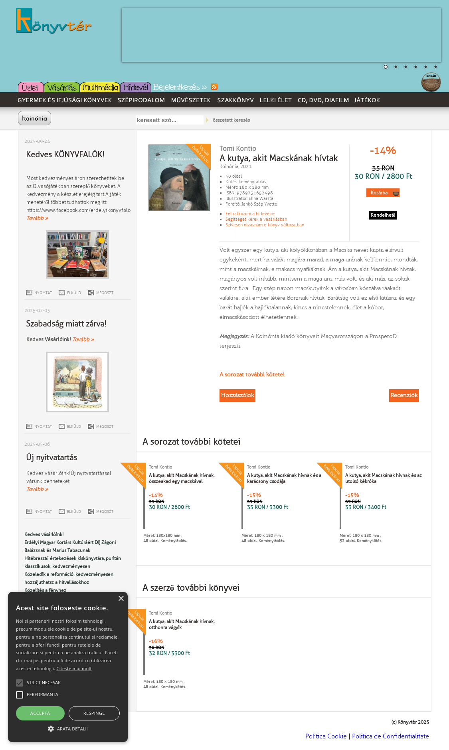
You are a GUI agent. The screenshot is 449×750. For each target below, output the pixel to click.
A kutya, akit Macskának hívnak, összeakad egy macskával (181, 478)
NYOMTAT (43, 292)
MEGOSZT (104, 292)
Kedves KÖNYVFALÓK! (65, 154)
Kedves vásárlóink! (43, 534)
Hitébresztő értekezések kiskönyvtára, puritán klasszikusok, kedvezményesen (72, 562)
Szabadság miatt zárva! (66, 323)
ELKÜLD (74, 292)
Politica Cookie (326, 736)
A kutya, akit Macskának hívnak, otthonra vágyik (181, 624)
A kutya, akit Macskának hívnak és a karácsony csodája (284, 478)
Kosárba (379, 193)
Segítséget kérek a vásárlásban (256, 219)
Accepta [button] (40, 713)
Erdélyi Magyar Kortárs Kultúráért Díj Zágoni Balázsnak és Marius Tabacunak (70, 546)
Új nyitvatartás (51, 457)
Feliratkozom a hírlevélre (250, 213)
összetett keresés (231, 120)
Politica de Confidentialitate (390, 736)
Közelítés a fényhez (45, 590)
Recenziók (404, 395)
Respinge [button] (94, 713)
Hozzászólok (237, 395)
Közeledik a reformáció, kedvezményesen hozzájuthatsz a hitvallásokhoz (68, 578)
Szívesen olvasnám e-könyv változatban (264, 225)
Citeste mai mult (73, 668)
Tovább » (37, 218)
